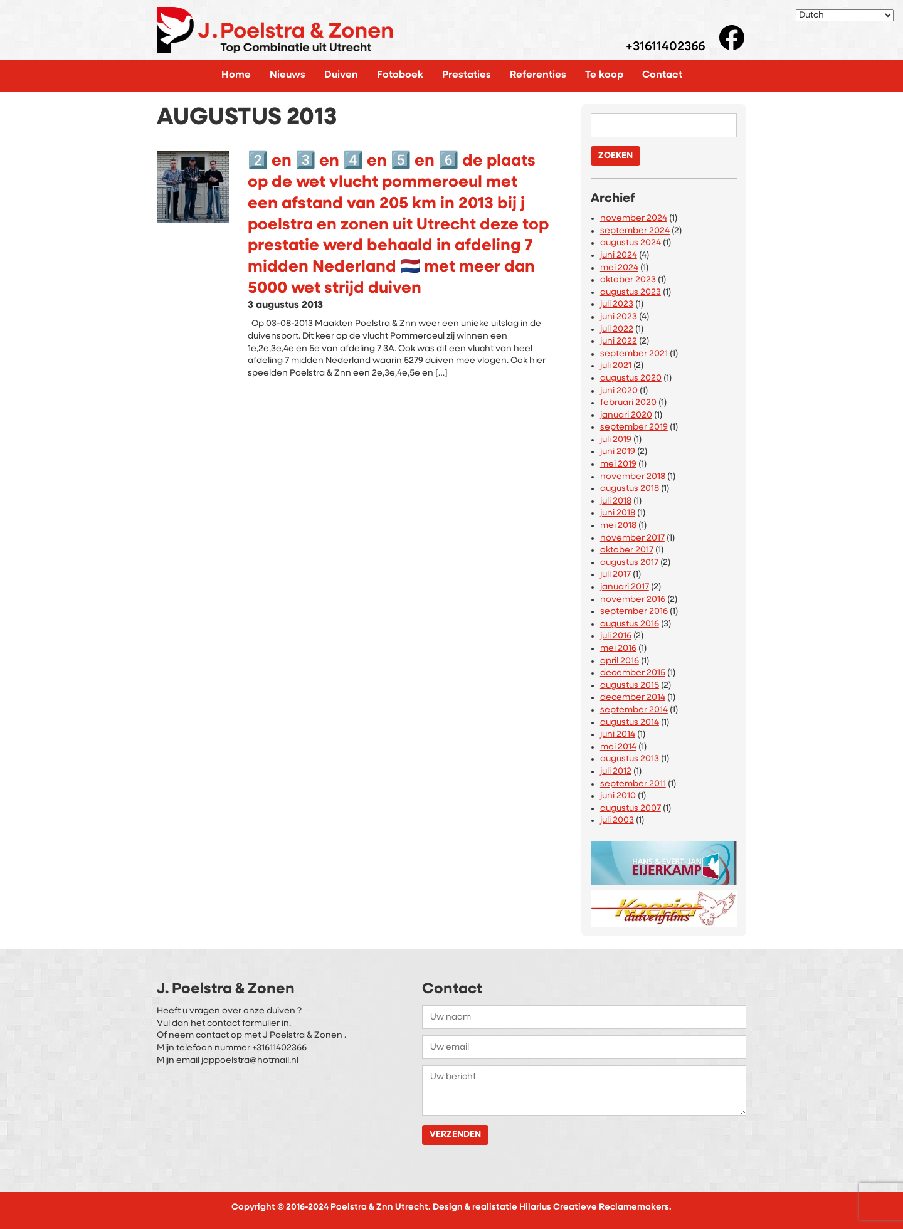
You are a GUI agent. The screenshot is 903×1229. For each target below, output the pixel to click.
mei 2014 (618, 747)
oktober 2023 (628, 280)
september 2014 (634, 710)
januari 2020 (626, 415)
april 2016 (619, 661)
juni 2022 (618, 341)
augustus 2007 (630, 808)
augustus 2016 (629, 624)
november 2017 (632, 538)
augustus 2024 (630, 243)
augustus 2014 (629, 722)
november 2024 (633, 218)
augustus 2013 (629, 759)
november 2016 (632, 599)
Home (236, 75)
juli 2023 (616, 304)
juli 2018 (615, 501)
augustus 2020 (631, 378)
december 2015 (632, 673)
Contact (662, 75)
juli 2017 (615, 574)
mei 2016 (618, 648)
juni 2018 (617, 513)
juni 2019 (617, 451)
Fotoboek (400, 75)
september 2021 (634, 354)
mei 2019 (618, 464)
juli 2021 (615, 366)
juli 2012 (615, 771)
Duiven (341, 75)
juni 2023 (618, 317)
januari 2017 (624, 587)
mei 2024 (619, 268)
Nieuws (287, 75)
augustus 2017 (629, 562)
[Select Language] (845, 15)
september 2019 (634, 427)
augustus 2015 (629, 685)
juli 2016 (615, 636)
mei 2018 (618, 525)
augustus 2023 (630, 292)
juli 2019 (615, 440)
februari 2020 (628, 403)
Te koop (604, 75)
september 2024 (635, 231)
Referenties (538, 75)
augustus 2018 (629, 488)
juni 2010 (618, 796)
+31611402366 (665, 47)
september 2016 (634, 611)
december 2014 (632, 697)
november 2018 (632, 477)
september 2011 (633, 784)
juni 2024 (618, 255)
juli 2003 (617, 820)
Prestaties (466, 75)
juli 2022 (616, 329)
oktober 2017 (626, 550)
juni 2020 (619, 391)
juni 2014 (617, 734)
